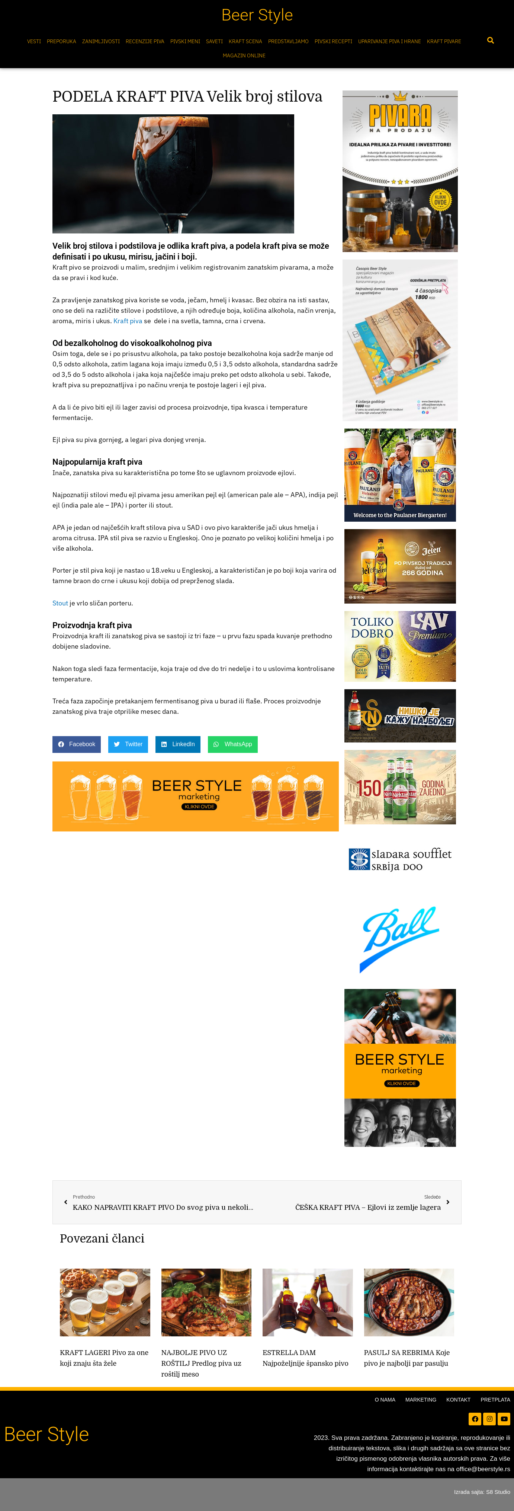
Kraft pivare (444, 41)
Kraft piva (127, 320)
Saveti (214, 41)
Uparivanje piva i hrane (389, 41)
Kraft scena (245, 41)
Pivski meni (185, 41)
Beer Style (257, 15)
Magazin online (244, 55)
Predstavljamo (288, 41)
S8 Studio (498, 1492)
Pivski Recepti (333, 41)
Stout (60, 603)
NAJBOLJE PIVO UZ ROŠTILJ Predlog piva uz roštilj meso (201, 1363)
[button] (490, 40)
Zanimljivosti (101, 41)
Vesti (34, 41)
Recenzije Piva (145, 41)
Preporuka (61, 41)
